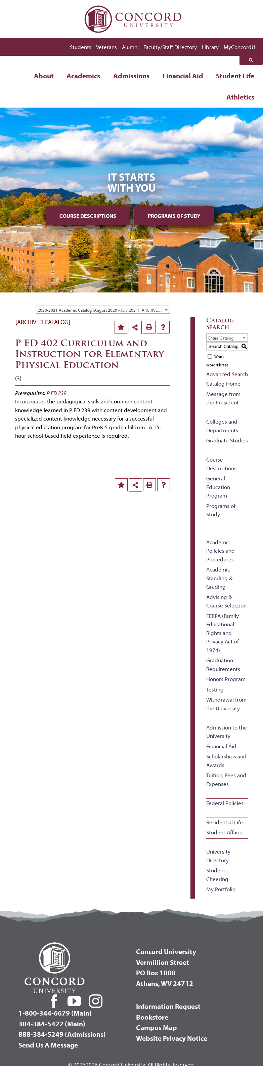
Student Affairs (224, 832)
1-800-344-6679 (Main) (55, 1013)
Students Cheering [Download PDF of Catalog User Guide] (217, 874)
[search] (121, 61)
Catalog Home (223, 383)
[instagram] (95, 1001)
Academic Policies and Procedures (220, 551)
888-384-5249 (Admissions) (62, 1034)
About (44, 75)
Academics (83, 75)
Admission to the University (226, 732)
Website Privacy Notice (171, 1038)
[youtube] (74, 1001)
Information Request (168, 1006)
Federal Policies (225, 802)
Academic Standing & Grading (219, 578)
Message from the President (223, 398)
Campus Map (156, 1027)
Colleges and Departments (222, 426)
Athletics (240, 96)
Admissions (131, 75)
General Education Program (218, 487)
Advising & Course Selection (226, 601)
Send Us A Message (48, 1044)
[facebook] (54, 1001)
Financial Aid (183, 75)
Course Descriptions (87, 215)
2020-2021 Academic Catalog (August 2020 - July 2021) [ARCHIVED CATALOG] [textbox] (104, 310)
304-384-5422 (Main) (51, 1023)
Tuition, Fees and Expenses (226, 779)
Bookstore (152, 1017)
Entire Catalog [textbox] (220, 338)
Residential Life (224, 822)
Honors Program (226, 678)
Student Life (235, 75)
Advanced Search (227, 374)
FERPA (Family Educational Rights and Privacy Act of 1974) (222, 633)
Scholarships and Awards (226, 760)
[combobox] (103, 310)
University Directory (218, 856)
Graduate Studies (227, 440)
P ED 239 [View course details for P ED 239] (56, 392)
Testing (215, 689)
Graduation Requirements (223, 664)
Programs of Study (174, 215)
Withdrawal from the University (226, 704)
